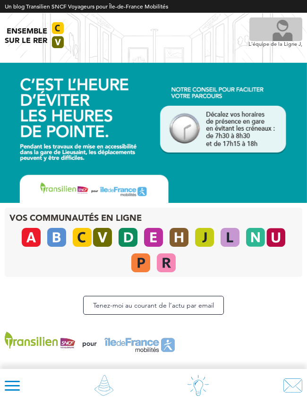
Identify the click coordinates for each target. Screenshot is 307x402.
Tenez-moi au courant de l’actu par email (153, 305)
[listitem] (223, 129)
